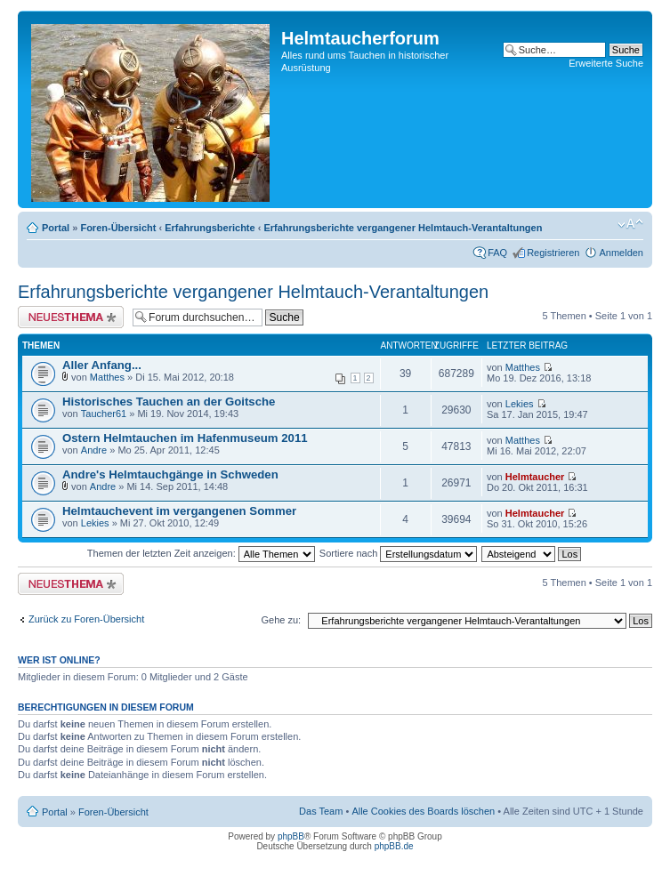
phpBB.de (394, 846)
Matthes (107, 377)
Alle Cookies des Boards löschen (423, 811)
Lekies (519, 403)
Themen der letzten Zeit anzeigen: (201, 553)
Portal (55, 227)
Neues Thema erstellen (71, 317)
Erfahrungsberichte (209, 227)
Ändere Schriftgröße (630, 224)
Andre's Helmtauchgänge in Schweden (170, 474)
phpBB (291, 836)
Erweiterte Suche (606, 63)
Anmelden (621, 252)
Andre (94, 450)
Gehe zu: (281, 620)
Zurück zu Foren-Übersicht (86, 619)
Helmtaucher (535, 476)
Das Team (321, 811)
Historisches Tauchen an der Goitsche (168, 401)
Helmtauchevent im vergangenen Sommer (179, 511)
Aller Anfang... (101, 365)
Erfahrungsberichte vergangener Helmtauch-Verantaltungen (402, 227)
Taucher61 (103, 413)
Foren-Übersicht (118, 227)
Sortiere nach (398, 553)
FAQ (497, 252)
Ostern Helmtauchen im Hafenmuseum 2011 (185, 438)
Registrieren (553, 252)
